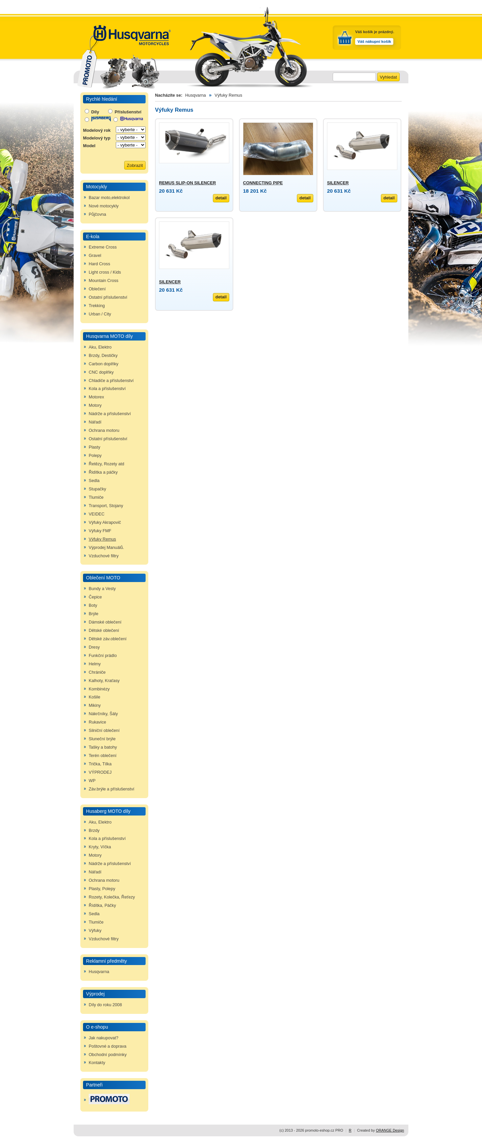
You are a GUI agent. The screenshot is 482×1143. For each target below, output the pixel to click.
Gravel (95, 255)
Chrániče (97, 672)
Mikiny (95, 705)
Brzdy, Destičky (103, 355)
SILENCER (338, 182)
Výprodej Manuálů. (106, 547)
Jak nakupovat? (103, 1038)
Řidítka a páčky (103, 472)
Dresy (94, 647)
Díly (92, 111)
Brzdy (94, 830)
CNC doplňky (101, 372)
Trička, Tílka (100, 764)
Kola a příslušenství (107, 388)
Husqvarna (99, 971)
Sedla (94, 480)
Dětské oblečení (104, 630)
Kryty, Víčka (100, 847)
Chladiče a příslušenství (111, 380)
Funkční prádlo (103, 655)
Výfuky (95, 930)
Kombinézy (99, 689)
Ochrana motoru (104, 430)
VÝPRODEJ (100, 772)
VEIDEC (96, 514)
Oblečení (97, 289)
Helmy (95, 664)
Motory (95, 405)
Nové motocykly (103, 206)
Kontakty (97, 1062)
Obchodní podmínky (108, 1054)
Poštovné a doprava (108, 1046)
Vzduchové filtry (103, 556)
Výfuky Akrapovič (105, 522)
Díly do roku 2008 (105, 1005)
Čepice (95, 597)
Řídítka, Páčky (102, 905)
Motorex (96, 397)
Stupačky (97, 489)
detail (221, 197)
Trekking (97, 305)
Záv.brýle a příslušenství (111, 789)
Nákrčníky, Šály (103, 713)
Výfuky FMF (100, 531)
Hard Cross (99, 264)
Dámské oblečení (105, 622)
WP (92, 780)
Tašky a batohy (103, 747)
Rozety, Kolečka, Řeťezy (112, 897)
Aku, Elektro (100, 347)
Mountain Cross (103, 280)
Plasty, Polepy (102, 888)
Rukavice (97, 722)
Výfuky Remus (102, 539)
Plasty (94, 447)
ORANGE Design (390, 1130)
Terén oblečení (102, 755)
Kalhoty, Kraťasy (104, 680)
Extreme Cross (103, 247)
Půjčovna (97, 214)
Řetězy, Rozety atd (106, 464)
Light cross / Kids (105, 272)
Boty (93, 605)
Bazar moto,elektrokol (109, 197)
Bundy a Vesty (102, 588)
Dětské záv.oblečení (108, 639)
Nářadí (95, 422)
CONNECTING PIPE (263, 182)
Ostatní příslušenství (108, 297)
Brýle (93, 613)
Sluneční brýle (102, 739)
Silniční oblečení (104, 730)
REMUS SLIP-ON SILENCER (187, 182)
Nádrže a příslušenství (110, 413)
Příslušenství (124, 111)
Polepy (95, 455)
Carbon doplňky (103, 364)
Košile (94, 697)
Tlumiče (96, 497)
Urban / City (100, 314)
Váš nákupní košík (374, 41)
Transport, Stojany (106, 505)
